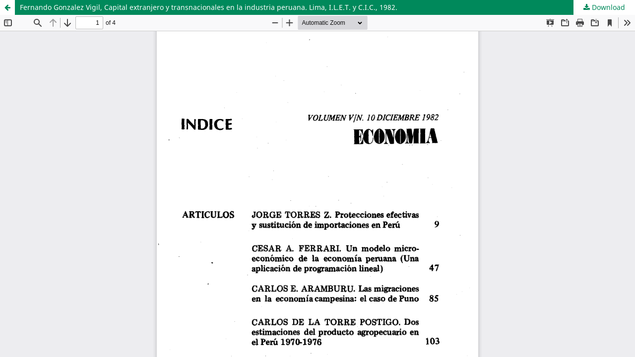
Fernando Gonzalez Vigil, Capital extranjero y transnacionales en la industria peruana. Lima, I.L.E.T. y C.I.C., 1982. (208, 7)
